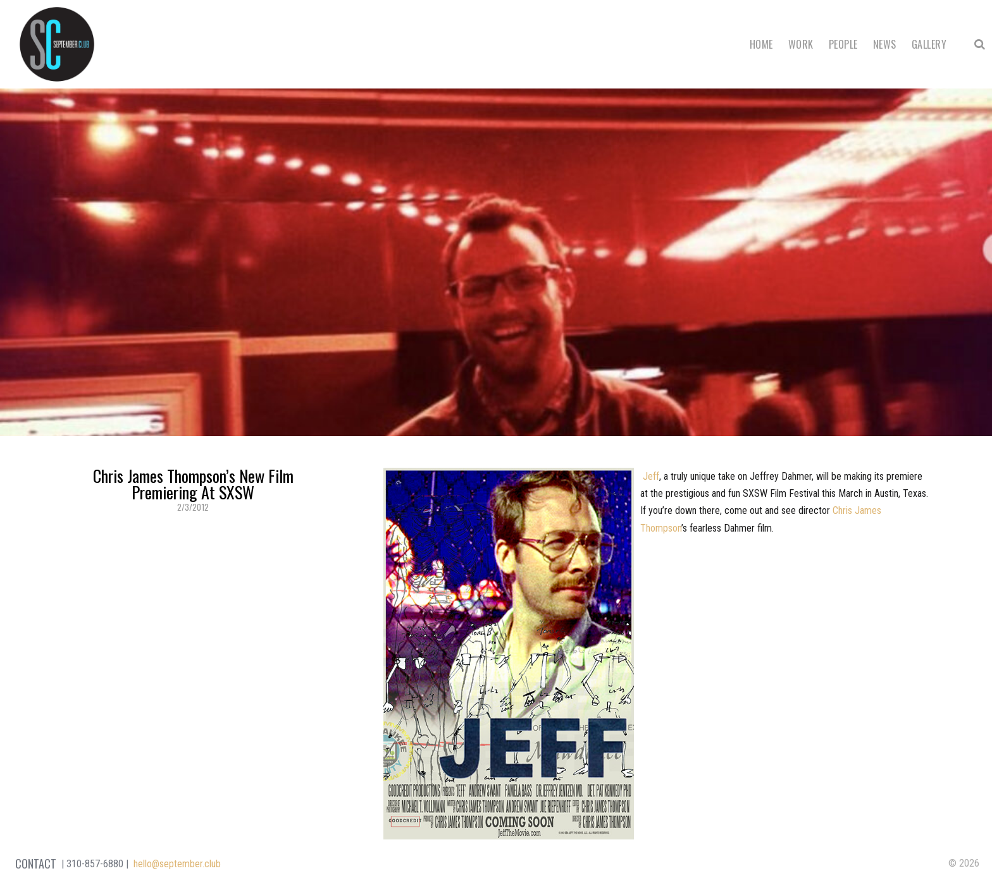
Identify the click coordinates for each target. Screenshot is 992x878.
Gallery (929, 44)
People (843, 44)
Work (801, 44)
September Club (57, 44)
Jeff (649, 476)
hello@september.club (177, 864)
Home (761, 44)
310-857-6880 (94, 864)
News (884, 44)
